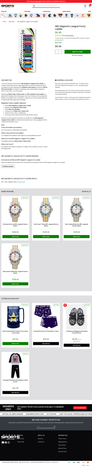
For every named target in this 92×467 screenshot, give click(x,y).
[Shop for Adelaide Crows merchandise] (37, 15)
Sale (89, 11)
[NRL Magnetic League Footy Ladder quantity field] (58, 52)
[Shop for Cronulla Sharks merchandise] (10, 15)
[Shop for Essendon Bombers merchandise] (60, 15)
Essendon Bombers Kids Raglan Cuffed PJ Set (15, 381)
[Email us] (3, 442)
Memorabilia (66, 11)
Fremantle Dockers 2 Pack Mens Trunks (46, 331)
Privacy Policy (62, 445)
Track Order (20, 442)
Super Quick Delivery (11, 414)
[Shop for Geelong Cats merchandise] (72, 15)
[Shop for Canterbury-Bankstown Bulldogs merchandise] (15, 15)
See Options (46, 343)
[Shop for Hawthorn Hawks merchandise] (89, 15)
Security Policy (62, 451)
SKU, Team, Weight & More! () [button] (13, 182)
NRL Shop (11, 21)
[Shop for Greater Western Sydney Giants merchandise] (83, 15)
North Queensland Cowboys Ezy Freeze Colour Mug (15, 332)
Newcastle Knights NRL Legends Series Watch (15, 272)
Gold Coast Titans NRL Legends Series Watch (46, 225)
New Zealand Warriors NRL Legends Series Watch (76, 225)
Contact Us (41, 442)
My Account (20, 438)
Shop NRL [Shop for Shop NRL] (27, 11)
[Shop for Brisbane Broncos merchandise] (26, 15)
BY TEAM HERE (37, 1)
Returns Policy (62, 448)
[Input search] (48, 5)
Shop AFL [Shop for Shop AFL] (4, 11)
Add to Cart (77, 52)
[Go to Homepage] (7, 6)
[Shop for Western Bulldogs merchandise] (31, 15)
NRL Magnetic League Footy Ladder (27, 21)
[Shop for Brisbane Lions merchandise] (44, 15)
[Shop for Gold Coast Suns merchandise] (77, 15)
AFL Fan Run (72, 414)
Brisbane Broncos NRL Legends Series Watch (15, 225)
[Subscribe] (54, 426)
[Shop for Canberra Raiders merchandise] (20, 15)
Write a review (7, 166)
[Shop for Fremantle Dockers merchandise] (66, 15)
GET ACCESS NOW (80, 408)
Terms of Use (62, 438)
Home (4, 21)
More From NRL (7, 191)
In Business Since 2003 (55, 414)
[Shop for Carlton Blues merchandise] (49, 15)
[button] (77, 55)
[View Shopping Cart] (88, 6)
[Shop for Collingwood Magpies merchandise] (54, 15)
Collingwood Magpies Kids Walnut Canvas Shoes (77, 332)
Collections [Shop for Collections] (46, 11)
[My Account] (84, 6)
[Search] (34, 5)
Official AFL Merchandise (33, 414)
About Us (40, 438)
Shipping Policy (62, 442)
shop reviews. (70, 35)
